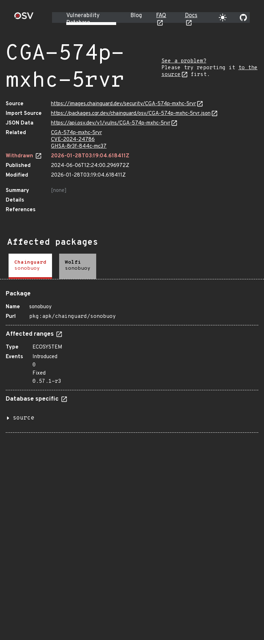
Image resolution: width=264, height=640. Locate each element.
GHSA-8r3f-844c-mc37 (79, 146)
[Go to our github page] (243, 17)
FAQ (161, 15)
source (23, 418)
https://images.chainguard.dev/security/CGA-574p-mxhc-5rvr (123, 104)
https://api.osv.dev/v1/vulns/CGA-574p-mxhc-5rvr (110, 123)
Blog (136, 15)
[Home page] (23, 18)
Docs (191, 15)
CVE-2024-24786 (73, 139)
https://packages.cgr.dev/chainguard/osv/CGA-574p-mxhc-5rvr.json (131, 113)
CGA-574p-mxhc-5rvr (76, 132)
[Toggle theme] (223, 17)
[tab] (30, 266)
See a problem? (183, 61)
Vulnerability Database (82, 19)
